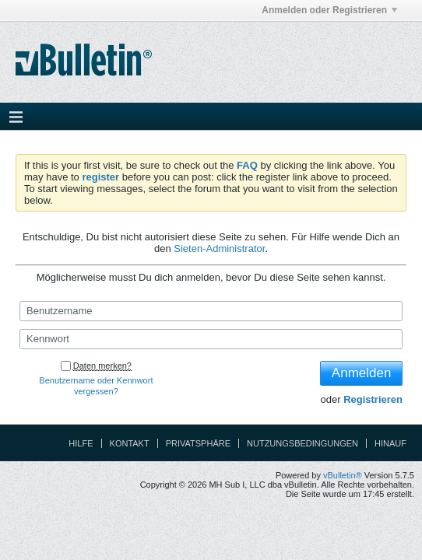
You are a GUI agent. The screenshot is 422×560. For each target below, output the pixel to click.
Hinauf (390, 443)
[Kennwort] (211, 339)
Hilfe (81, 443)
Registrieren (373, 399)
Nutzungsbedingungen (302, 443)
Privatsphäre (198, 443)
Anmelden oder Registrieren (329, 10)
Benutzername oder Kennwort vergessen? (96, 386)
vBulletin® (342, 475)
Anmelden (362, 373)
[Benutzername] (211, 311)
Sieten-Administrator (219, 248)
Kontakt (129, 443)
